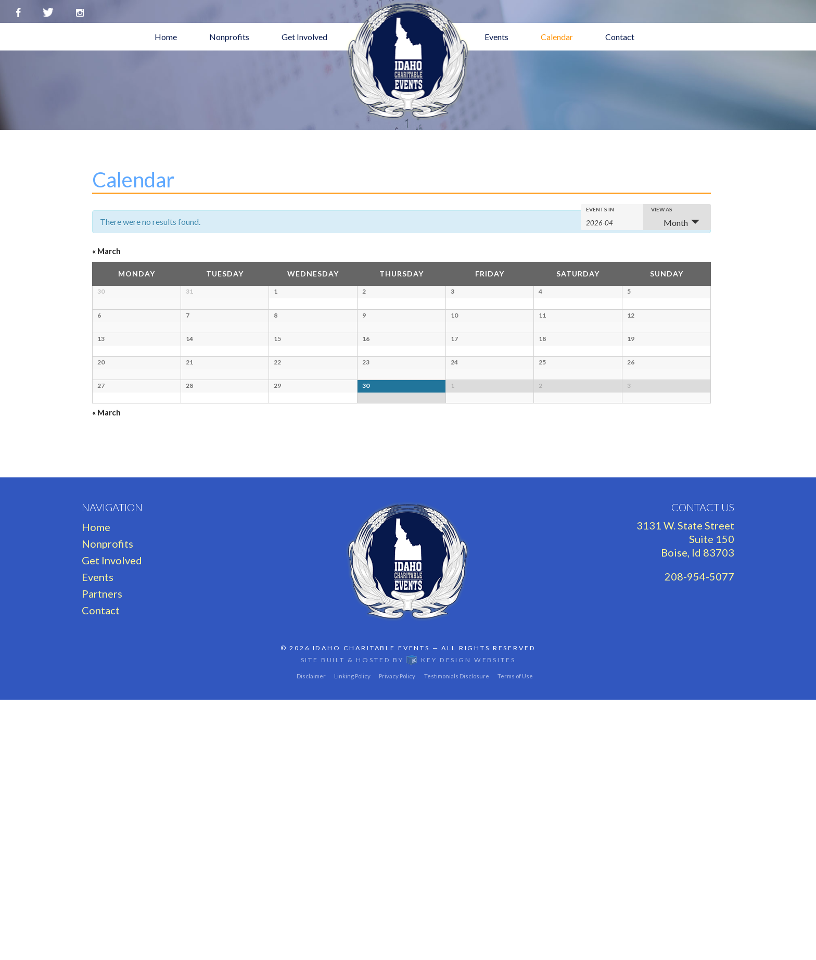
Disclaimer (311, 936)
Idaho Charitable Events (371, 908)
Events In (600, 209)
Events (496, 37)
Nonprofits (229, 37)
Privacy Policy (397, 936)
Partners (102, 854)
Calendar (557, 37)
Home (166, 37)
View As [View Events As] (661, 209)
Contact (619, 37)
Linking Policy (352, 936)
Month (669, 223)
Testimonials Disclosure (456, 936)
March (106, 251)
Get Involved (304, 37)
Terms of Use (515, 936)
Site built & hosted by (408, 920)
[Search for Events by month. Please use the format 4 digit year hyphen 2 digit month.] (610, 222)
